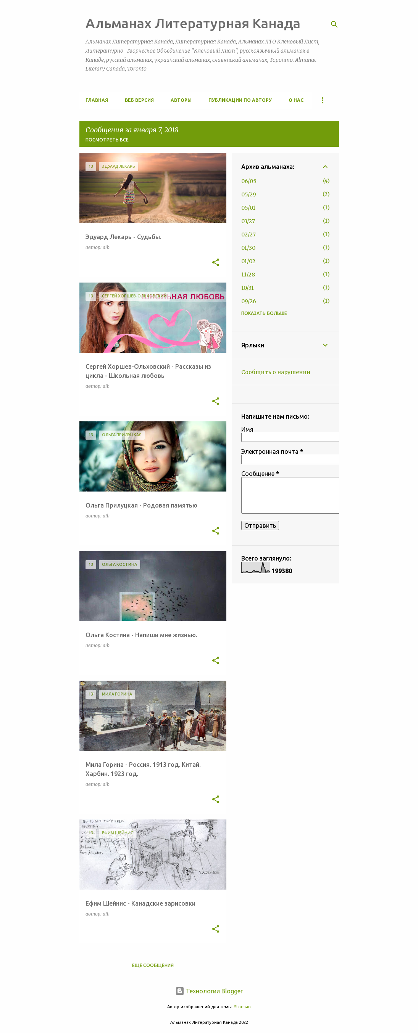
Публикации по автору (240, 100)
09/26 (248, 301)
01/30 (248, 247)
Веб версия (139, 100)
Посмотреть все (107, 139)
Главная (97, 100)
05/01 (248, 207)
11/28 (248, 274)
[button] (215, 263)
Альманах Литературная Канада (193, 23)
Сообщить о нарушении (275, 372)
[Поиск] (334, 24)
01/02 (248, 261)
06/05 (249, 181)
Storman (242, 1006)
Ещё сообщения (153, 965)
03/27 (248, 221)
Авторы (181, 100)
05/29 (248, 194)
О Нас (296, 100)
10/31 (247, 287)
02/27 (248, 234)
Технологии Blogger (209, 991)
